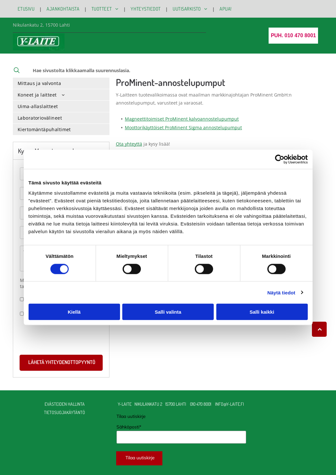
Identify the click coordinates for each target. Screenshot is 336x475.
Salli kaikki (262, 312)
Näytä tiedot (281, 292)
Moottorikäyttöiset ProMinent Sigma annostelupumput (183, 127)
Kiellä (74, 312)
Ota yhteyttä (129, 144)
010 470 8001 (200, 404)
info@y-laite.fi (230, 404)
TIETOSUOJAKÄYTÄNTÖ (64, 412)
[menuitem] (27, 9)
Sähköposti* (128, 427)
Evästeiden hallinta (65, 404)
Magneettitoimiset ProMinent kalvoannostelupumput (182, 119)
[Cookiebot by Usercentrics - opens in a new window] (280, 159)
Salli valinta (168, 312)
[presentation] (68, 335)
